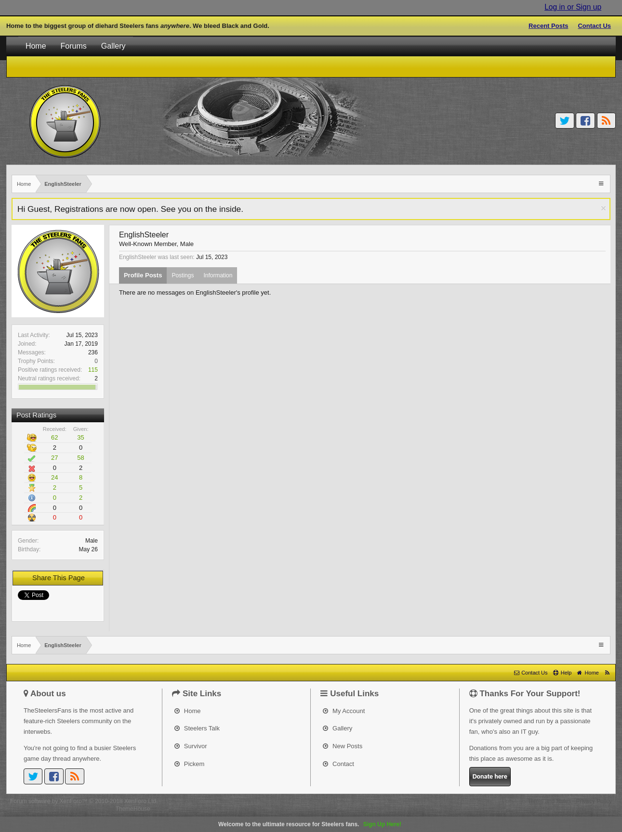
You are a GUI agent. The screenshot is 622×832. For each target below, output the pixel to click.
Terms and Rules (549, 801)
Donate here (490, 776)
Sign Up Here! (382, 824)
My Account (344, 711)
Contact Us (594, 25)
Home (36, 46)
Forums (74, 46)
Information (217, 275)
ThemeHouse (133, 809)
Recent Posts (548, 25)
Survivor (190, 746)
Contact (338, 763)
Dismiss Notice (603, 208)
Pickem (189, 763)
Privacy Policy (594, 801)
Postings (183, 275)
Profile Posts (143, 275)
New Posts (342, 746)
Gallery (113, 46)
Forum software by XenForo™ (84, 801)
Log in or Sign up (572, 7)
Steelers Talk (197, 728)
